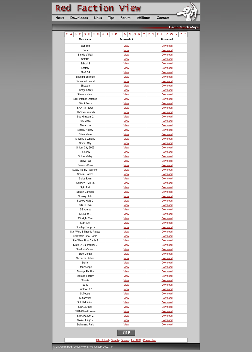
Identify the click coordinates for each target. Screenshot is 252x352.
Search (115, 340)
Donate (125, 340)
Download (167, 45)
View (126, 45)
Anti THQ (136, 340)
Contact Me (149, 340)
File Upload (102, 340)
